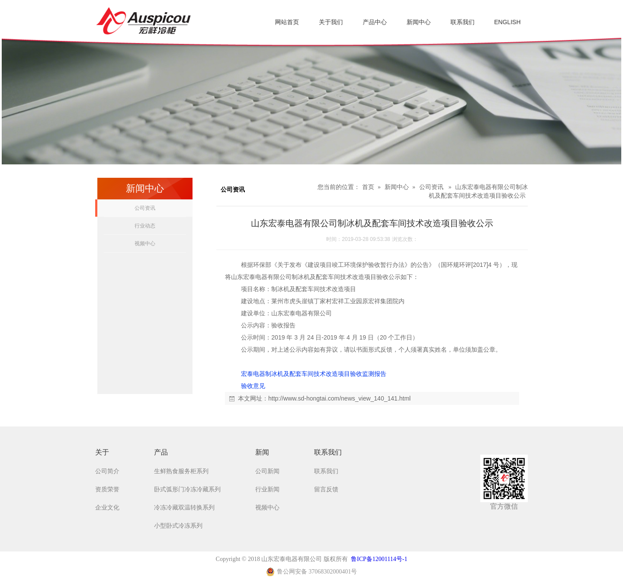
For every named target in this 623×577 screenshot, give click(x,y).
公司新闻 (267, 471)
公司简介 (107, 471)
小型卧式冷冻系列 (178, 526)
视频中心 (145, 243)
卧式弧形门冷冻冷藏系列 (187, 489)
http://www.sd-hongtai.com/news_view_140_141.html (339, 398)
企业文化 (107, 507)
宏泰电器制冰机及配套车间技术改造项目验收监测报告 (313, 373)
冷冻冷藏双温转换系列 (184, 507)
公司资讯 (145, 208)
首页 (368, 187)
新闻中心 (397, 187)
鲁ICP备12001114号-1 (379, 559)
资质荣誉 (107, 489)
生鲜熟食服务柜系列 (181, 471)
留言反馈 (326, 489)
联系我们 (326, 471)
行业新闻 (267, 489)
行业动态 (145, 226)
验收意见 (253, 385)
